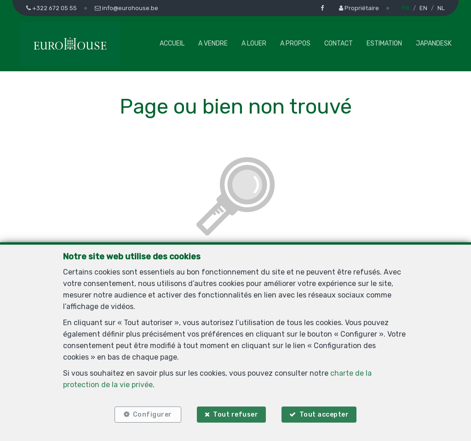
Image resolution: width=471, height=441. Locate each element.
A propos (295, 43)
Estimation (384, 43)
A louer (253, 43)
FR (405, 8)
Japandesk (434, 43)
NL (441, 8)
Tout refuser (235, 414)
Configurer (152, 414)
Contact (338, 43)
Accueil (172, 43)
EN (423, 8)
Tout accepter (324, 414)
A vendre (213, 43)
